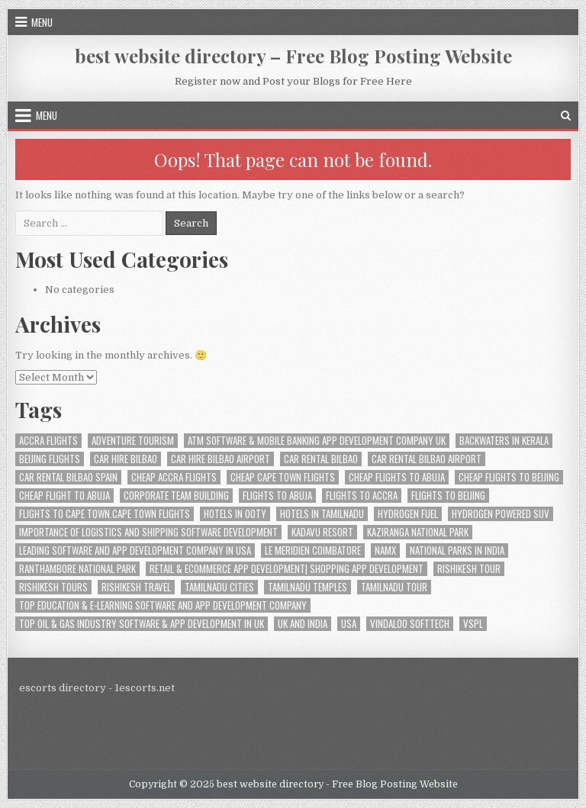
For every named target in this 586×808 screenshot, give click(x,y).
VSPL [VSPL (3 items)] (473, 623)
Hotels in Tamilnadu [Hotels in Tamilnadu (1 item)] (322, 514)
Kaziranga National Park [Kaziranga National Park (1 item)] (417, 532)
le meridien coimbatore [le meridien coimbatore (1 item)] (313, 550)
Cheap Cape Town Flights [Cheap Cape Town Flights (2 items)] (282, 477)
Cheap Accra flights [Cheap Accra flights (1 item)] (174, 477)
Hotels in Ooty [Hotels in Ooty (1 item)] (235, 514)
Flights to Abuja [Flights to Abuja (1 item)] (277, 495)
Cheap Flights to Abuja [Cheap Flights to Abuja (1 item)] (397, 477)
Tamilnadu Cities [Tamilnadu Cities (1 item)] (219, 587)
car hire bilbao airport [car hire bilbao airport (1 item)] (220, 459)
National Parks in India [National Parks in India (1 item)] (457, 550)
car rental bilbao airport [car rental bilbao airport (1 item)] (426, 459)
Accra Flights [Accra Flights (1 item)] (48, 440)
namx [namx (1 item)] (385, 550)
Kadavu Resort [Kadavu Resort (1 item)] (322, 532)
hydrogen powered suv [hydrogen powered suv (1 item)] (500, 514)
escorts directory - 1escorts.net (97, 688)
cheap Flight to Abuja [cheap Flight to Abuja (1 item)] (64, 495)
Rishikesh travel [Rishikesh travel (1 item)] (136, 587)
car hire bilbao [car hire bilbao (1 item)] (125, 459)
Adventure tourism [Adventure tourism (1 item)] (133, 440)
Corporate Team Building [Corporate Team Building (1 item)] (176, 495)
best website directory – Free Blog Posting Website (293, 55)
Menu (42, 22)
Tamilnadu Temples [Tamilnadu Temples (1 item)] (307, 587)
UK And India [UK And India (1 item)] (302, 623)
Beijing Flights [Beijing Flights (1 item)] (49, 459)
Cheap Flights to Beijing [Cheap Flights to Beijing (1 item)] (509, 477)
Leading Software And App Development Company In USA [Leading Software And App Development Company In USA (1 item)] (135, 550)
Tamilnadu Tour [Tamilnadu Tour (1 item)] (394, 587)
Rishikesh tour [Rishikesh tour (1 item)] (469, 569)
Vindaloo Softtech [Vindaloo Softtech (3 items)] (409, 623)
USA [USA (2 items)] (348, 623)
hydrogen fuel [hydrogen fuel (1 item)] (408, 514)
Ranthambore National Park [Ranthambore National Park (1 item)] (77, 569)
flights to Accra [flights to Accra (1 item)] (362, 495)
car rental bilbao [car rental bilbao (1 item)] (321, 459)
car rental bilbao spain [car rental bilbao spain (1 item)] (68, 477)
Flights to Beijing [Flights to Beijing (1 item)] (448, 495)
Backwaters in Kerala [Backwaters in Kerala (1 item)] (504, 440)
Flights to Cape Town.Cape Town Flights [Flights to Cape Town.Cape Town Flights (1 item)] (104, 514)
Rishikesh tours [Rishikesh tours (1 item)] (53, 587)
